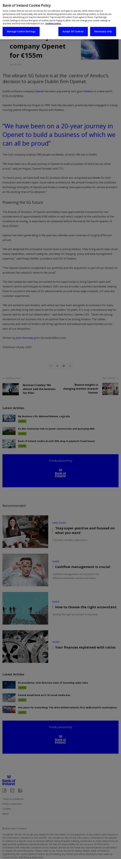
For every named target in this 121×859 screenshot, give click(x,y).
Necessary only (103, 31)
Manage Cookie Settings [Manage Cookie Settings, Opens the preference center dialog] (21, 31)
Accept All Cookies (73, 31)
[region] (60, 19)
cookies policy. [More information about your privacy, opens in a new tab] (53, 23)
